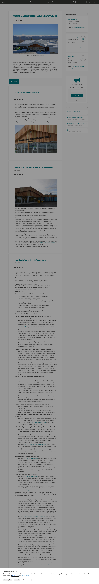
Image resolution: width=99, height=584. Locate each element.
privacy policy (15, 575)
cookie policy (25, 575)
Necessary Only (7, 579)
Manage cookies (27, 579)
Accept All (17, 579)
